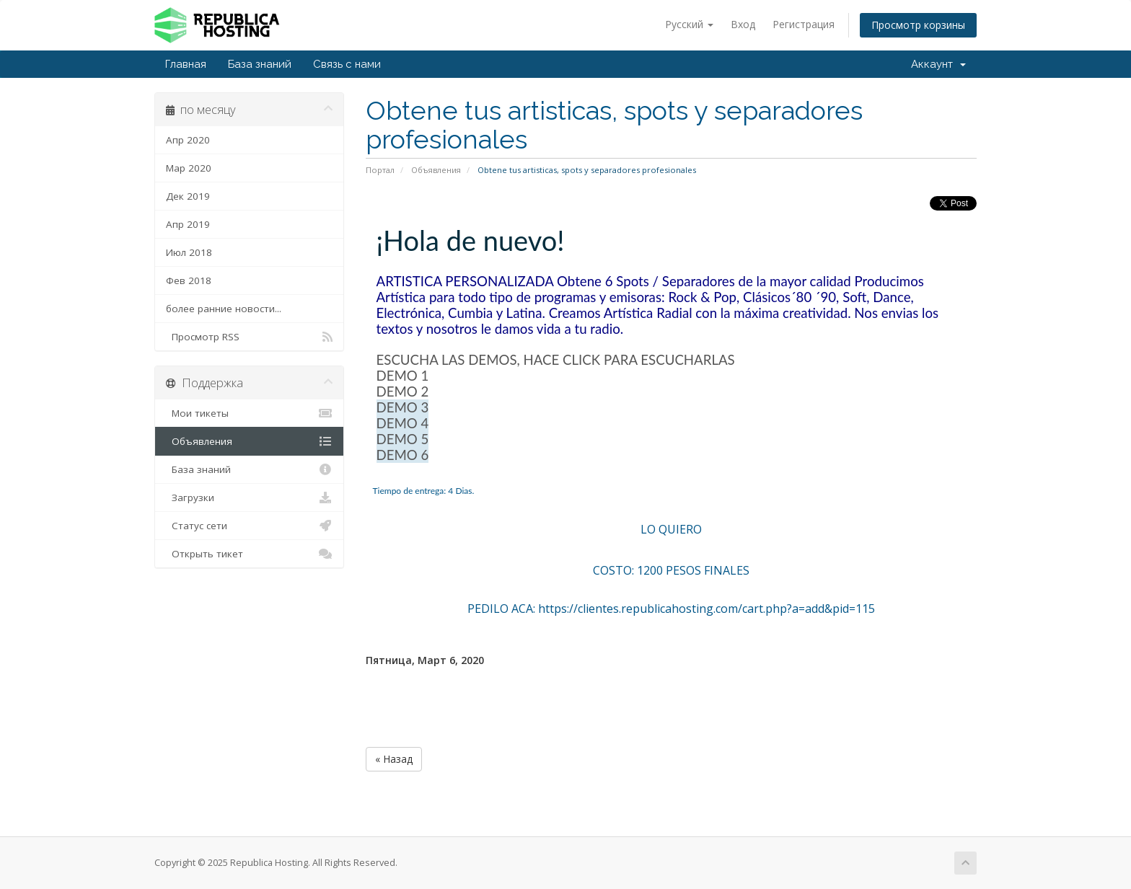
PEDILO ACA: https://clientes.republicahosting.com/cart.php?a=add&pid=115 (671, 608)
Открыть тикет (249, 553)
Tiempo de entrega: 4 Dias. (424, 490)
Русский (689, 24)
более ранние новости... (223, 308)
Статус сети (249, 525)
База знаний (259, 64)
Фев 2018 (188, 280)
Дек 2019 (188, 196)
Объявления (436, 169)
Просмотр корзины (918, 25)
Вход (743, 24)
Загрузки (249, 497)
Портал (380, 169)
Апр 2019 (188, 224)
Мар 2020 (188, 168)
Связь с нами (347, 64)
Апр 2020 (188, 139)
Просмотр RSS (249, 336)
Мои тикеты (249, 413)
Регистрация (804, 24)
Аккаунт (938, 64)
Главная (185, 64)
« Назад (394, 759)
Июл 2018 (189, 252)
